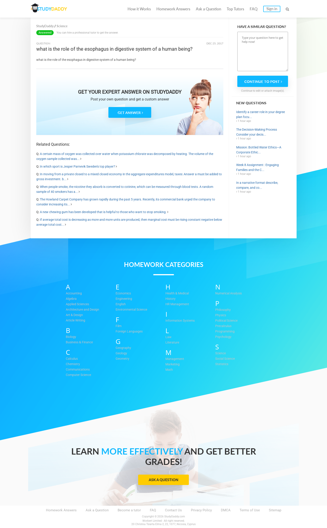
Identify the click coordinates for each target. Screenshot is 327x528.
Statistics (222, 364)
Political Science (227, 321)
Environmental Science (133, 310)
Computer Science (80, 375)
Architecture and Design (84, 310)
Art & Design (75, 315)
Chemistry (73, 364)
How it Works (139, 9)
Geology (122, 353)
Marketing (173, 364)
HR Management (177, 304)
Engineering (124, 299)
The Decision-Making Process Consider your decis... (256, 132)
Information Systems (181, 321)
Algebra (71, 299)
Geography (124, 348)
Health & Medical (178, 293)
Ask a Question (208, 9)
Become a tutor (129, 510)
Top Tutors (235, 9)
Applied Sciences (79, 304)
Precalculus (224, 326)
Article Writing (76, 321)
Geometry (123, 359)
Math (169, 370)
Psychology (224, 337)
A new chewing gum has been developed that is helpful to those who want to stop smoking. (103, 212)
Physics (221, 315)
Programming (225, 332)
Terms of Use (250, 510)
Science (221, 353)
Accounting (74, 293)
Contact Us (173, 510)
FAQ (254, 9)
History (170, 299)
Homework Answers (173, 9)
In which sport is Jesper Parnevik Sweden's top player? (77, 166)
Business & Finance (80, 342)
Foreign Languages (130, 332)
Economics (124, 293)
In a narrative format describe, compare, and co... (257, 185)
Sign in (271, 8)
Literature (172, 343)
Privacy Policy (201, 510)
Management (175, 359)
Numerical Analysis (230, 293)
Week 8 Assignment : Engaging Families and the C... (257, 167)
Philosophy (223, 310)
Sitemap (275, 510)
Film (119, 326)
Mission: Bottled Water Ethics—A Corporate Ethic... (258, 150)
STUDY (54, 9)
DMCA (226, 510)
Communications (79, 370)
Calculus (72, 359)
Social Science (226, 359)
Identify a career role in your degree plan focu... (260, 114)
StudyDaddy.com (174, 516)
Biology (71, 337)
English (121, 304)
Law (168, 337)
